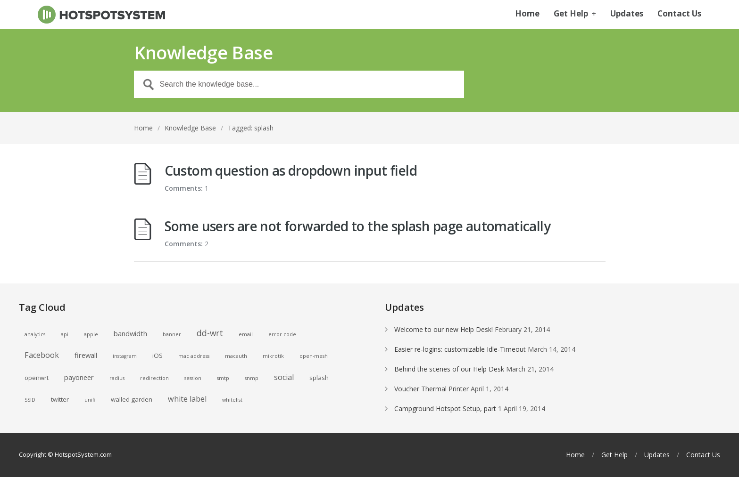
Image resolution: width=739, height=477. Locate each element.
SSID (30, 399)
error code (282, 334)
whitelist (232, 399)
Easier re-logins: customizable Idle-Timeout (460, 349)
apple (91, 334)
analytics (35, 334)
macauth (236, 356)
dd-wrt (210, 333)
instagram (125, 356)
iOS (157, 355)
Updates (626, 14)
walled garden (131, 399)
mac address (193, 356)
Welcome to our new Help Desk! (443, 329)
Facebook (42, 355)
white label (187, 399)
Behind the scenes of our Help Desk (449, 368)
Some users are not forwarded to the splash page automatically (357, 226)
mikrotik (273, 356)
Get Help (575, 14)
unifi (89, 399)
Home (527, 14)
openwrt (37, 377)
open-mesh (313, 356)
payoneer (79, 377)
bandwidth (130, 333)
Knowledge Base (190, 127)
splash (319, 377)
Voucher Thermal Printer (431, 388)
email (246, 334)
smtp (223, 378)
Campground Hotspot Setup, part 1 (448, 408)
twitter (60, 399)
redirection (154, 378)
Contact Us (679, 14)
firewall (86, 355)
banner (172, 334)
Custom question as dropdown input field (291, 170)
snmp (251, 378)
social (284, 377)
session (192, 378)
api (64, 334)
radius (117, 378)
